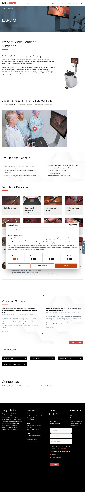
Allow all (66, 265)
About (62, 3)
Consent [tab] (18, 229)
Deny (19, 265)
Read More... (5, 331)
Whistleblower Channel (76, 421)
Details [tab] (43, 229)
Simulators (10, 9)
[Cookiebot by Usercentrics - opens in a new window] (70, 225)
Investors (68, 3)
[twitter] (57, 414)
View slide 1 (43, 295)
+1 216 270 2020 (32, 429)
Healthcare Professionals (29, 3)
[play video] (34, 128)
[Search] (81, 3)
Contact (75, 3)
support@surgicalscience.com (35, 441)
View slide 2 (45, 295)
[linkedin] (50, 414)
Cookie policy (73, 414)
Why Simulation (54, 3)
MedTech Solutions (43, 3)
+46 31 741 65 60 (31, 425)
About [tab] (66, 229)
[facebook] (53, 414)
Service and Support (75, 417)
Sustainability (73, 419)
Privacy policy (74, 416)
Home (4, 9)
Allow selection (42, 265)
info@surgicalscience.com (34, 435)
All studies (76, 342)
